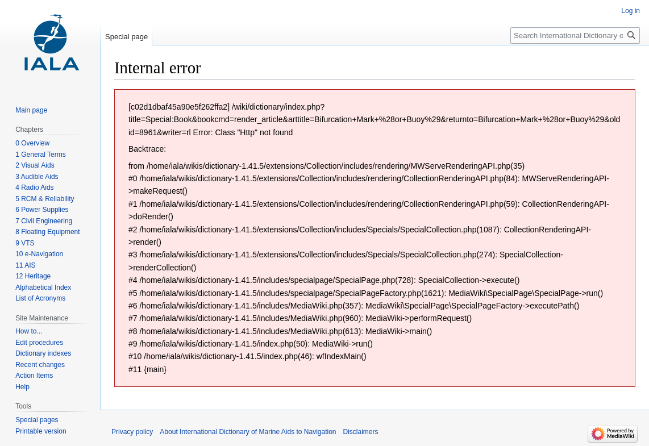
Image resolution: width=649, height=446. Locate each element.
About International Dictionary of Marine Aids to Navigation (248, 432)
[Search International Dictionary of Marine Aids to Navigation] (575, 35)
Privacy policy (132, 432)
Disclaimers (360, 432)
